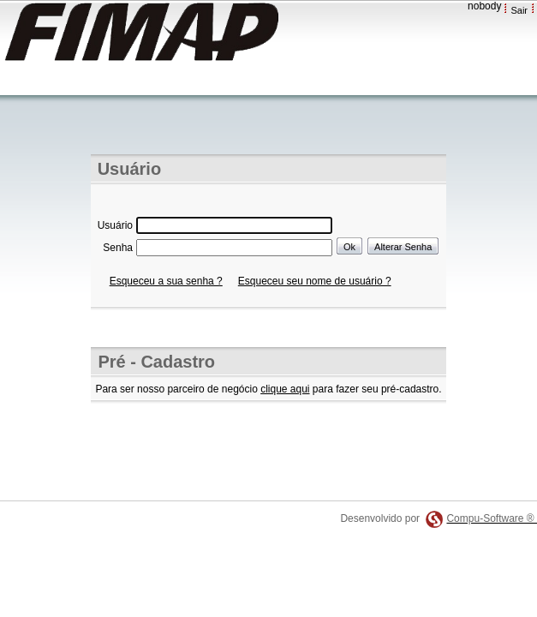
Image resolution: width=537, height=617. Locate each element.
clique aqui (284, 389)
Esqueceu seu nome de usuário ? (314, 281)
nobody (484, 6)
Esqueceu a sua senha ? (166, 281)
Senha (118, 248)
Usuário (115, 225)
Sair (519, 10)
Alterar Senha (403, 247)
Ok (349, 247)
